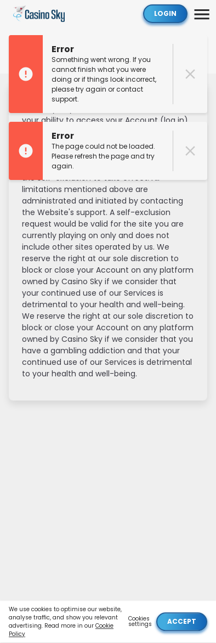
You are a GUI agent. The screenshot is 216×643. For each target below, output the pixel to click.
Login (165, 13)
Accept (181, 622)
